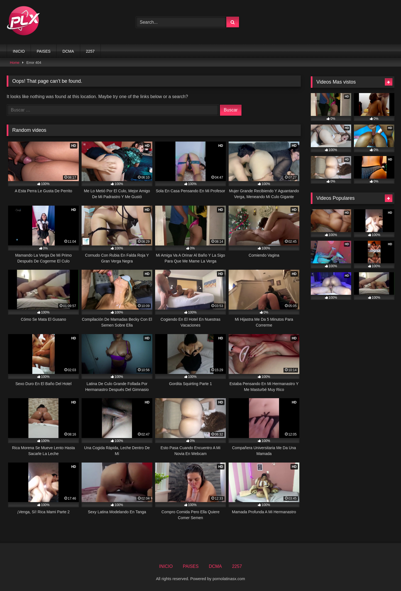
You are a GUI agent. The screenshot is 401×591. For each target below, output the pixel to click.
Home (14, 62)
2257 (90, 51)
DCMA (68, 51)
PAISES (44, 51)
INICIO (19, 51)
